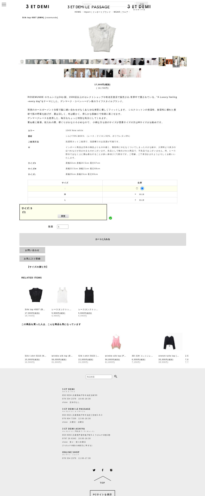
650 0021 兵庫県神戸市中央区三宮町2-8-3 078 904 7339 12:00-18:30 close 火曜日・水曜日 (82, 418)
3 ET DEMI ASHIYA (73, 428)
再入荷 (141, 194)
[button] (22, 61)
